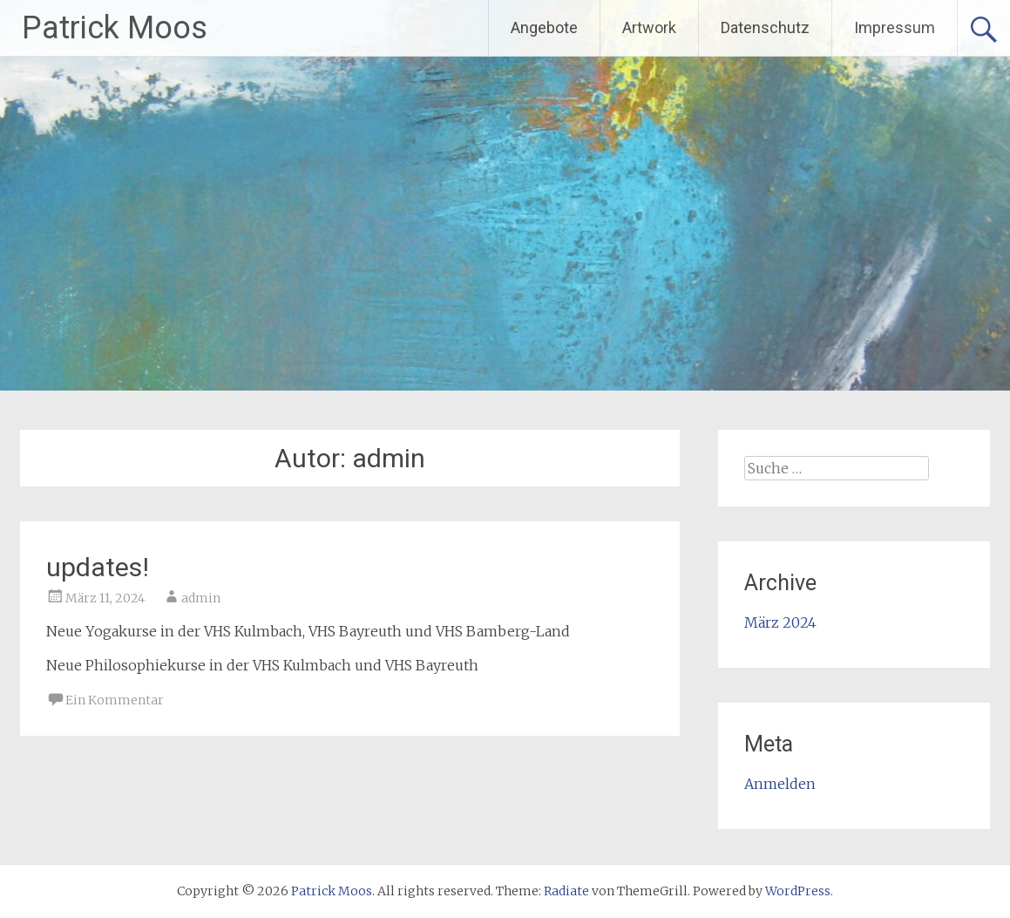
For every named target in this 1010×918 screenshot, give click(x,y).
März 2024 (780, 622)
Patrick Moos (114, 28)
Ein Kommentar (114, 700)
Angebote (544, 27)
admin (200, 598)
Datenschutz (765, 27)
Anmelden (780, 783)
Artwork (649, 27)
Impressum (894, 27)
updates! (97, 567)
